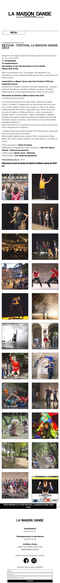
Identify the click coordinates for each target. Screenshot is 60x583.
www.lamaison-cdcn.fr (10, 176)
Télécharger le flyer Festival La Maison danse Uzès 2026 (28, 506)
